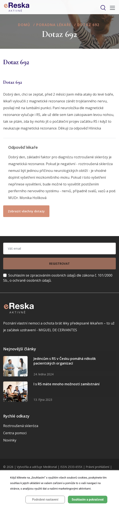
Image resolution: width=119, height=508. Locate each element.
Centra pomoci (15, 433)
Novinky (9, 440)
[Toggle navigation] (111, 7)
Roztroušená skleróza (20, 425)
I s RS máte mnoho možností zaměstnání (66, 384)
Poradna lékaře (53, 24)
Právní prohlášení (97, 467)
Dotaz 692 (88, 24)
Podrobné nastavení (45, 499)
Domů (24, 24)
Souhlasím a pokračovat (88, 499)
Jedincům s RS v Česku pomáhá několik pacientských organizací (65, 361)
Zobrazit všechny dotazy (26, 211)
